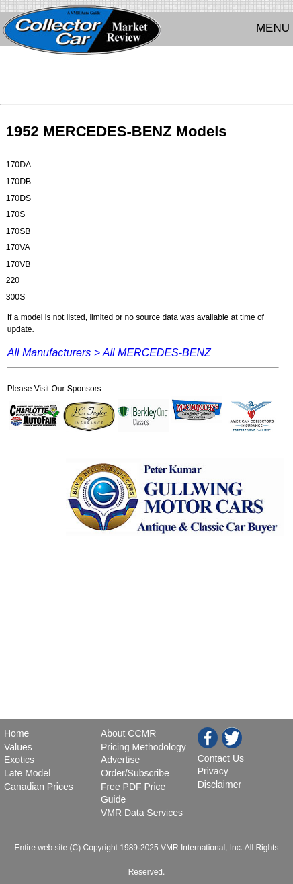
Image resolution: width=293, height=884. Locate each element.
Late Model (27, 773)
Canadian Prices (38, 786)
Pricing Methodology (143, 746)
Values (18, 746)
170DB (18, 181)
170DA (18, 164)
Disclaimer (219, 784)
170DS (18, 198)
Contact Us (221, 758)
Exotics (19, 759)
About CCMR (128, 733)
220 (12, 280)
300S (16, 297)
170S (16, 214)
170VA (18, 247)
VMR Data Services (142, 812)
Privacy (213, 771)
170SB (18, 231)
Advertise (120, 759)
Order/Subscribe (135, 773)
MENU (273, 28)
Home (18, 733)
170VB (18, 264)
